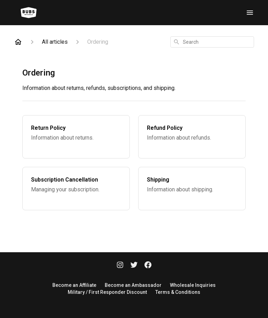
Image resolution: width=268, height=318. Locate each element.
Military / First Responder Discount (107, 292)
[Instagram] (120, 265)
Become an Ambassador (133, 285)
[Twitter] (134, 265)
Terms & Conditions (177, 292)
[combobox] (212, 42)
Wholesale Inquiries (193, 285)
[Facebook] (148, 265)
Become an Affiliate (74, 285)
